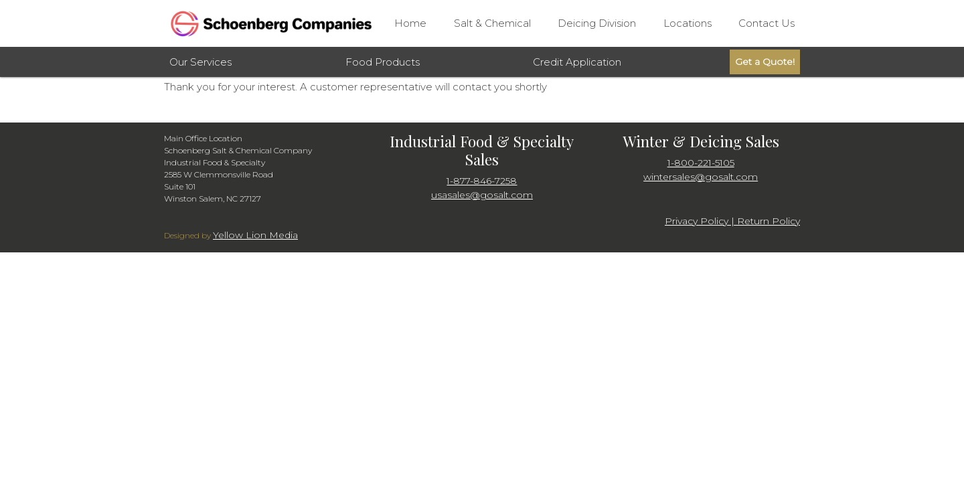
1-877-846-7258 (482, 181)
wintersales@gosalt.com (700, 177)
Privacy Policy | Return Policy (732, 221)
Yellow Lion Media (255, 235)
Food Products (382, 62)
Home (410, 23)
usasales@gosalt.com (482, 195)
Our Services (200, 62)
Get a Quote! (765, 62)
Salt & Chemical (492, 23)
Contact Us (766, 23)
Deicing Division (597, 23)
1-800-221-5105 (700, 163)
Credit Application (577, 62)
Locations (687, 23)
